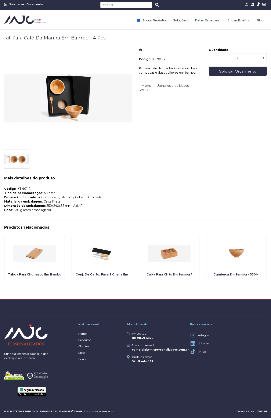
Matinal (146, 86)
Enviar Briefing (238, 20)
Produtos (84, 340)
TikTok (202, 351)
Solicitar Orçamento (237, 71)
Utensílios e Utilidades (172, 86)
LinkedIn (203, 343)
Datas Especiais (207, 20)
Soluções (180, 20)
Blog (260, 20)
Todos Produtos (154, 20)
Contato (84, 359)
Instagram (204, 335)
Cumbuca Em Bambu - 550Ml (236, 274)
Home (82, 333)
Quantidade (218, 50)
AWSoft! (262, 411)
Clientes (83, 346)
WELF (144, 90)
